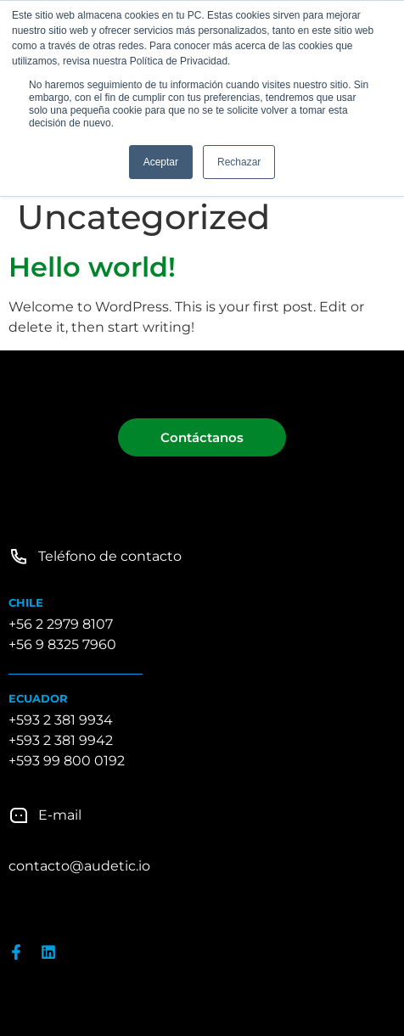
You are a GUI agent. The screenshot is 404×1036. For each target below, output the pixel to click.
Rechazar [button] (239, 162)
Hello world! (92, 266)
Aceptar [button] (160, 162)
